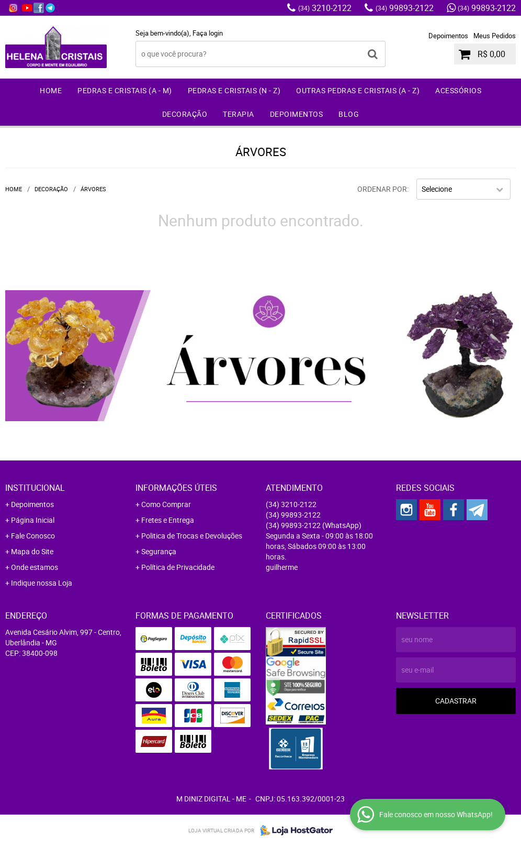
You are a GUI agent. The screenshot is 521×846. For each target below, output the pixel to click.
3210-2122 (325, 8)
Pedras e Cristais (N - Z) (234, 90)
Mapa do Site (32, 551)
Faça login (207, 33)
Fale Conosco (33, 536)
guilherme (282, 567)
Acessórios (458, 90)
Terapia (238, 114)
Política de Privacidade (177, 567)
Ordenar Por (382, 189)
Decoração (185, 114)
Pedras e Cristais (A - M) (124, 90)
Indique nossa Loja (41, 583)
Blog (348, 114)
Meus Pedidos (494, 35)
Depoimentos (448, 35)
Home (51, 90)
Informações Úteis (176, 487)
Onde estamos (34, 567)
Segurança (158, 551)
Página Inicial (32, 520)
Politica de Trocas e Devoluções (191, 536)
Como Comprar (166, 504)
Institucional (35, 487)
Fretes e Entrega (167, 520)
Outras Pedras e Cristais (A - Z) (358, 90)
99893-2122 (405, 8)
